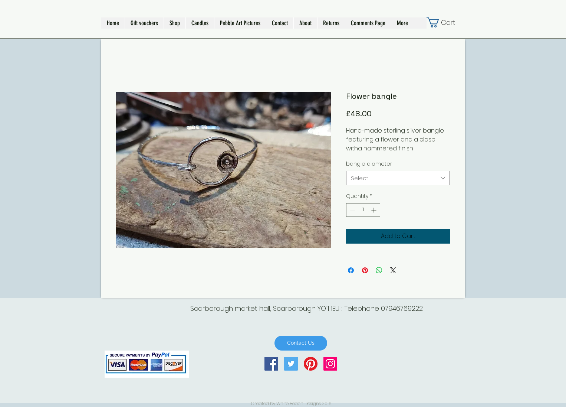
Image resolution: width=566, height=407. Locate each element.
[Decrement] (351, 210)
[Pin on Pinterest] (365, 270)
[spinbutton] (363, 210)
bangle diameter (369, 163)
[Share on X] (393, 270)
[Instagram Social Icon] (330, 364)
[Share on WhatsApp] (379, 270)
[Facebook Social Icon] (271, 364)
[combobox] (398, 178)
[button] (174, 23)
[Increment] (374, 210)
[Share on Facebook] (350, 270)
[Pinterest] (310, 364)
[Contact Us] (300, 343)
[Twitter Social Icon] (291, 364)
